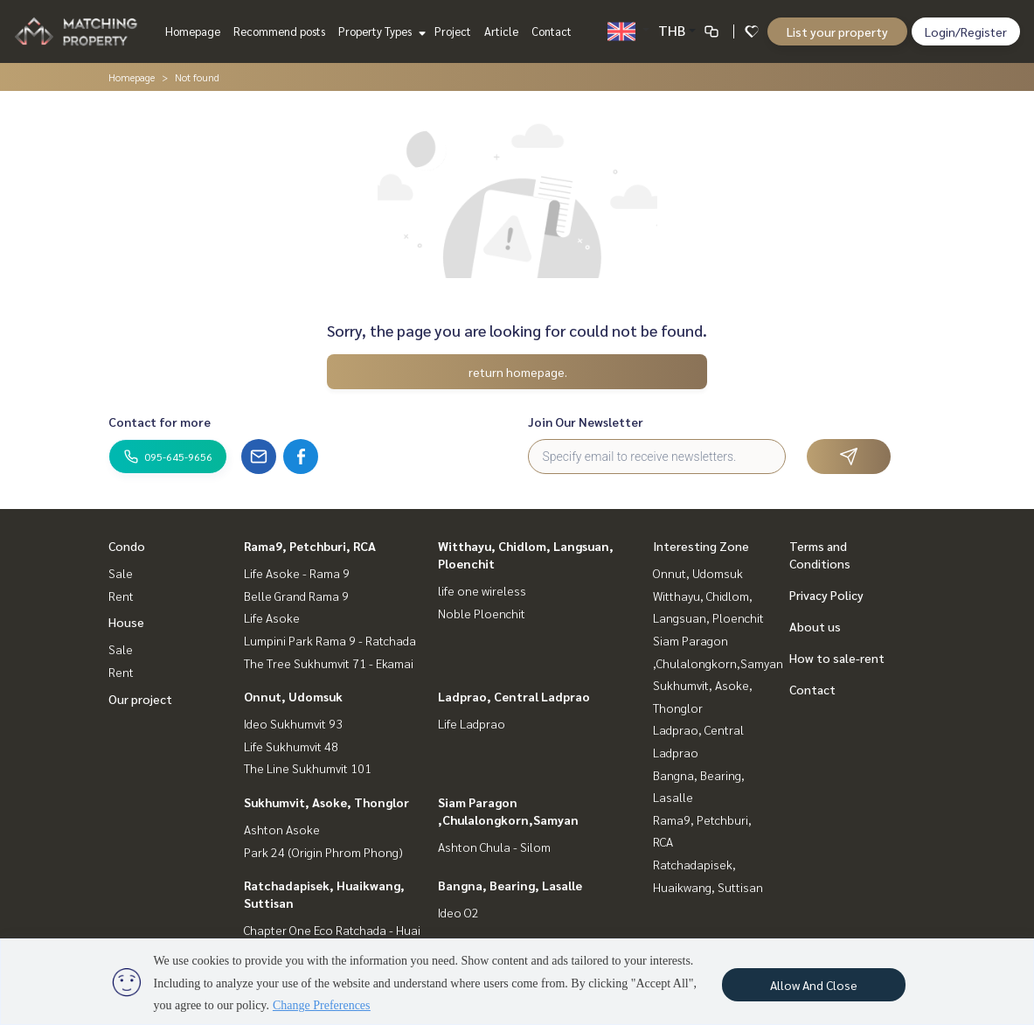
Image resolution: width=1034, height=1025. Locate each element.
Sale (120, 573)
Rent (121, 595)
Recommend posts (279, 31)
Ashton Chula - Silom (494, 846)
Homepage (192, 31)
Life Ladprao (471, 723)
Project (452, 31)
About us (815, 626)
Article (501, 31)
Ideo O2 (458, 912)
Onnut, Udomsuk (293, 696)
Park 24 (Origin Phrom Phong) (323, 852)
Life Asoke (272, 617)
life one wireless (482, 590)
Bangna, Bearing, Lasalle (510, 885)
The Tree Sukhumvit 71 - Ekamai (328, 663)
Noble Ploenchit (481, 613)
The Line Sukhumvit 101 (307, 768)
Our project (140, 699)
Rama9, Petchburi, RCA (310, 546)
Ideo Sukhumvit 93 (293, 723)
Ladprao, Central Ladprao (514, 696)
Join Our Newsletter (585, 421)
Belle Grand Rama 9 (296, 595)
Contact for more (159, 421)
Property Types (379, 31)
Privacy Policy (826, 595)
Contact (551, 31)
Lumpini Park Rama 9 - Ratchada (330, 640)
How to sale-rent (837, 658)
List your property (837, 31)
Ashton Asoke (282, 829)
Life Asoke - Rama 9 (297, 573)
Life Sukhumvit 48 (291, 746)
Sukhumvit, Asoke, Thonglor (326, 802)
